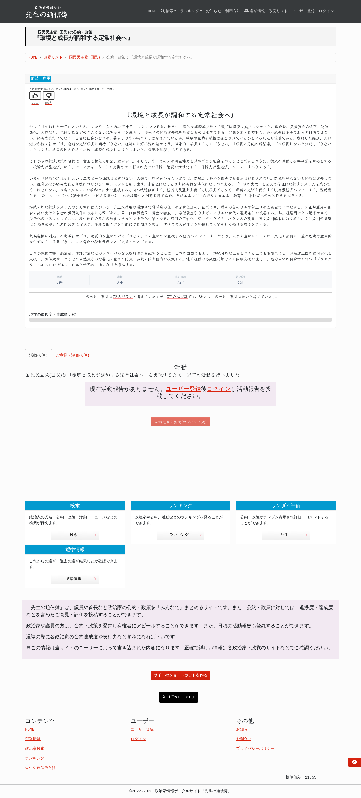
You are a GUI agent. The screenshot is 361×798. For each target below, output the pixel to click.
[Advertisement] (180, 463)
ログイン (326, 11)
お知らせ (213, 11)
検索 (83, 535)
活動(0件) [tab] (38, 355)
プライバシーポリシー (255, 749)
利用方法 (232, 11)
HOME (152, 11)
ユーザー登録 (303, 11)
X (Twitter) (178, 697)
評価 (294, 535)
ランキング (185, 535)
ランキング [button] (189, 11)
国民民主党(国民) (84, 57)
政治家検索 (34, 749)
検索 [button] (167, 11)
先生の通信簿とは (40, 768)
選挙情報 (254, 11)
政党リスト (278, 11)
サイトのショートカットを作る (180, 675)
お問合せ (243, 739)
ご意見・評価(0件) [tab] (73, 355)
